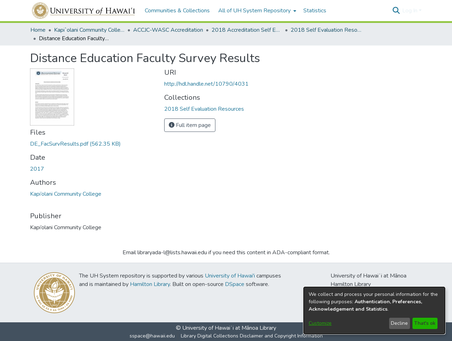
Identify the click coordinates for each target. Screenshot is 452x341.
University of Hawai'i (230, 276)
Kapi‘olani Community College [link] (65, 194)
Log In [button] (410, 10)
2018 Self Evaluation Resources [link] (326, 30)
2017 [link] (37, 169)
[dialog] (374, 310)
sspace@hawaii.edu (152, 336)
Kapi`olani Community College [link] (89, 30)
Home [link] (38, 30)
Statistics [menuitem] (314, 10)
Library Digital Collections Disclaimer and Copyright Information (252, 336)
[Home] (84, 10)
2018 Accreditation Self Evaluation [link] (247, 30)
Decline (399, 323)
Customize (320, 323)
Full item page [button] (190, 125)
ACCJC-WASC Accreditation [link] (168, 30)
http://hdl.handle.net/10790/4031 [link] (206, 84)
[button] (396, 10)
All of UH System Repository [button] (254, 10)
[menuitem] (256, 10)
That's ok (424, 323)
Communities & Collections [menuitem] (177, 10)
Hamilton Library (150, 284)
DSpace (234, 284)
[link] (75, 144)
